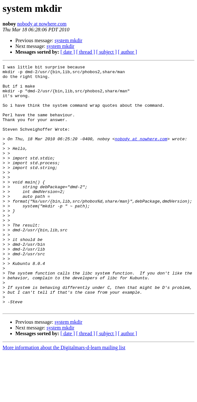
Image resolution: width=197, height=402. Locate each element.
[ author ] (127, 52)
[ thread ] (85, 52)
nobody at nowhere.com (42, 24)
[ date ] (67, 52)
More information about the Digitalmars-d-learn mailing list (64, 396)
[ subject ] (106, 52)
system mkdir (69, 40)
